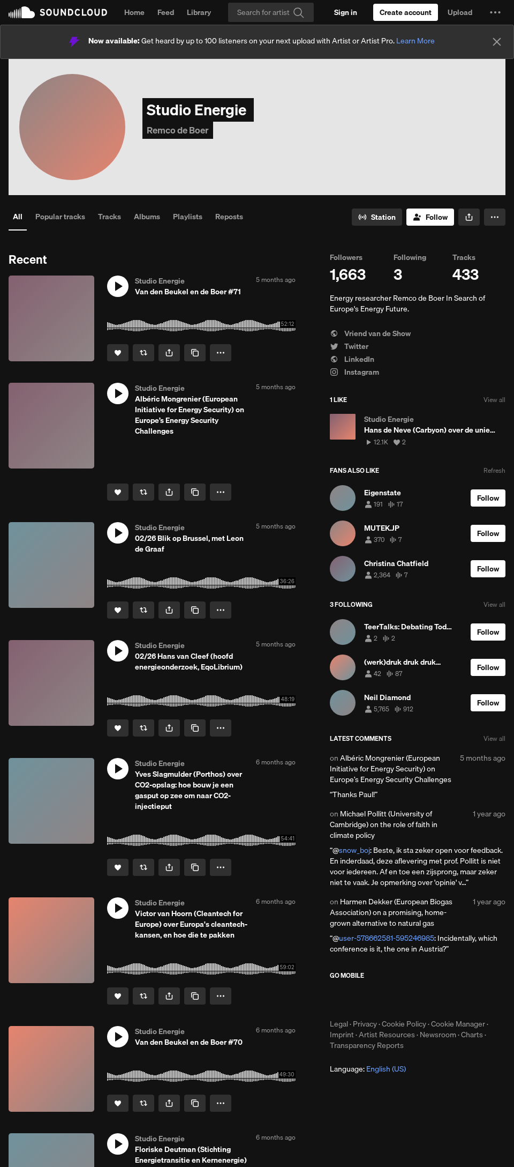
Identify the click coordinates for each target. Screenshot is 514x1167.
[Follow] (430, 217)
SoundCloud (58, 12)
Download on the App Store (362, 999)
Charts (472, 1034)
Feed (165, 12)
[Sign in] (346, 12)
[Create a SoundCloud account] (405, 12)
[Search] (271, 12)
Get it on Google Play (434, 999)
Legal (339, 1024)
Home (134, 12)
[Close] (497, 42)
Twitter (349, 346)
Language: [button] (368, 1069)
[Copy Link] (195, 352)
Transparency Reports (367, 1045)
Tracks (109, 216)
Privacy (365, 1024)
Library (199, 12)
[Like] (117, 352)
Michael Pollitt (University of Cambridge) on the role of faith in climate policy (383, 824)
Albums (147, 216)
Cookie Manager (458, 1024)
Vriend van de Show (370, 333)
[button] (495, 12)
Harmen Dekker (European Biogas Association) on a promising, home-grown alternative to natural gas (391, 912)
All (17, 216)
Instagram (354, 372)
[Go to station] (377, 217)
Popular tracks (60, 216)
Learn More (415, 41)
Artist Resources (387, 1034)
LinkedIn (352, 359)
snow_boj (354, 850)
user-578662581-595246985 (386, 938)
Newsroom (438, 1034)
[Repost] (143, 352)
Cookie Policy (404, 1024)
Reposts (229, 216)
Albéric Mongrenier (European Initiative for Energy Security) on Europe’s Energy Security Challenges (390, 768)
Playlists (187, 216)
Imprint (342, 1034)
